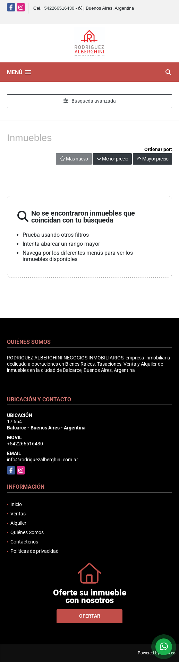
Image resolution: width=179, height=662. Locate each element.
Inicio (16, 504)
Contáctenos (24, 542)
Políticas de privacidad (34, 551)
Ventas (18, 513)
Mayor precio (152, 159)
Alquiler (18, 523)
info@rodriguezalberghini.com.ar (42, 459)
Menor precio (112, 159)
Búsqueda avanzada (89, 101)
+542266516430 (58, 8)
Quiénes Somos (27, 532)
